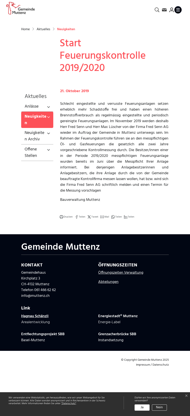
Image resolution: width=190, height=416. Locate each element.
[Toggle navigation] (179, 10)
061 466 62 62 (45, 339)
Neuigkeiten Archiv (34, 184)
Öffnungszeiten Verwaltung (120, 321)
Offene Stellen (31, 201)
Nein (159, 407)
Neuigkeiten (38, 169)
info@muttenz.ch (35, 345)
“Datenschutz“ (68, 403)
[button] (66, 265)
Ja (142, 407)
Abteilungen (108, 331)
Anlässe (32, 155)
